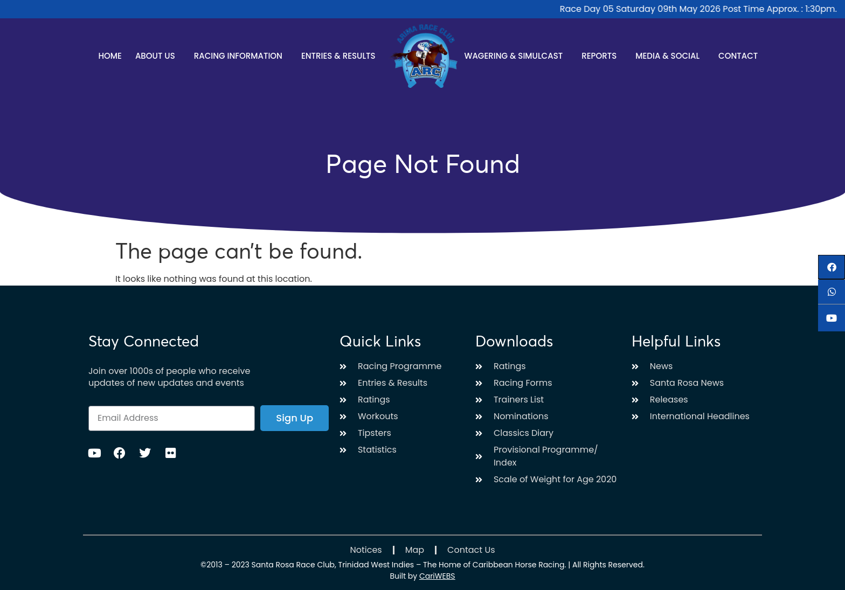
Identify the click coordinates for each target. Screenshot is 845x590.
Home (109, 55)
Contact (738, 55)
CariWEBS (437, 576)
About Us (158, 55)
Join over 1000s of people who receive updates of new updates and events (169, 377)
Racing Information (241, 55)
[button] (831, 267)
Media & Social (670, 55)
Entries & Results (341, 55)
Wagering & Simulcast (516, 55)
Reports (601, 55)
